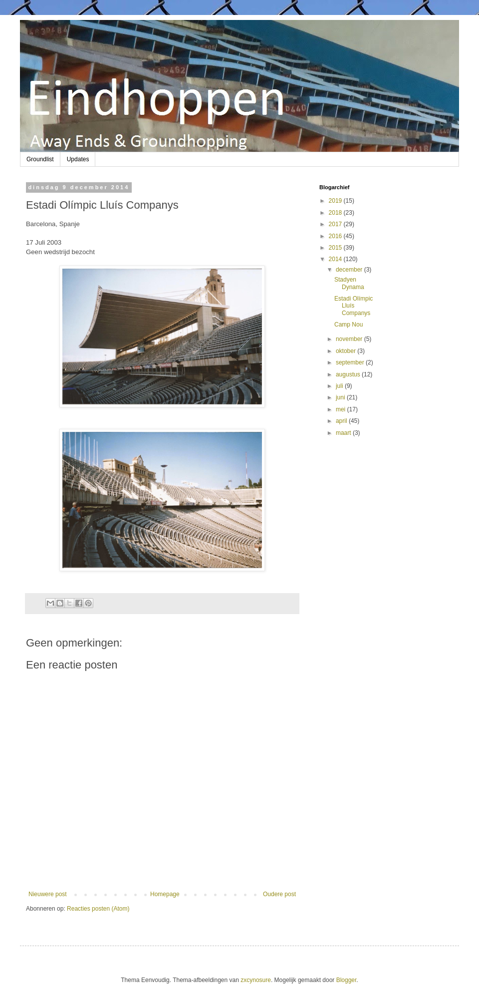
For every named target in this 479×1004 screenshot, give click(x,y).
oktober (346, 350)
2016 (336, 236)
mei (341, 409)
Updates (78, 159)
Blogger (346, 980)
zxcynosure (255, 980)
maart (344, 432)
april (342, 420)
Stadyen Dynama (349, 283)
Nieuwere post (47, 894)
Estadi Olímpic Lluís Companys (353, 306)
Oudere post (279, 894)
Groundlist (40, 159)
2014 (336, 259)
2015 (336, 247)
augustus (349, 374)
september (351, 362)
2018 (336, 212)
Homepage (165, 894)
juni (341, 397)
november (350, 338)
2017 (336, 224)
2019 (336, 200)
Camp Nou (348, 324)
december (350, 269)
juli (340, 385)
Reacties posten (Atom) (98, 908)
